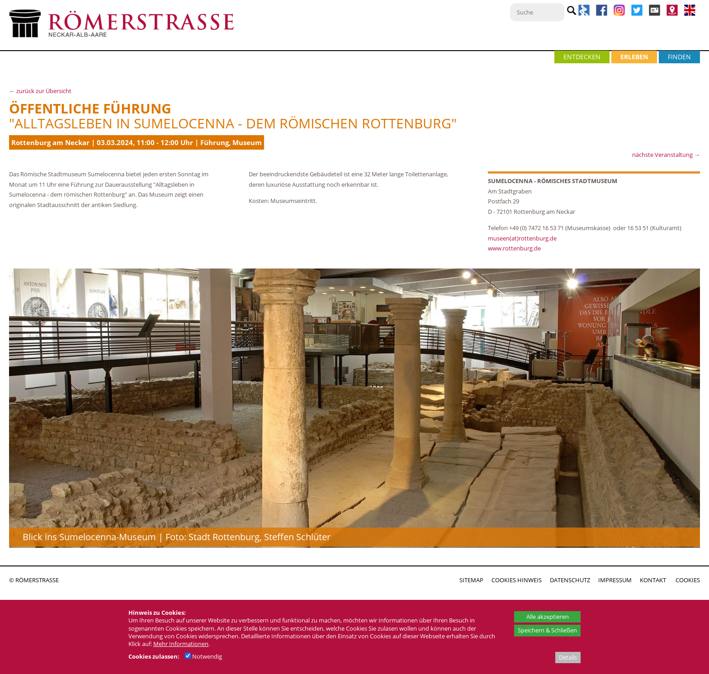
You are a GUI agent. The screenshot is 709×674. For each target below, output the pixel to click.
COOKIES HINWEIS (517, 580)
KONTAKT (653, 580)
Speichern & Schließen (547, 630)
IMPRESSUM (615, 580)
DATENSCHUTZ (570, 580)
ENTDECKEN (581, 56)
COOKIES (688, 580)
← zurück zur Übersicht (40, 91)
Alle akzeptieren (547, 617)
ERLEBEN (634, 56)
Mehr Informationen (180, 644)
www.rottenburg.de (515, 248)
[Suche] (537, 12)
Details (568, 657)
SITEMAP (471, 580)
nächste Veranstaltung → (666, 155)
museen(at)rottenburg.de (522, 238)
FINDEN (679, 56)
